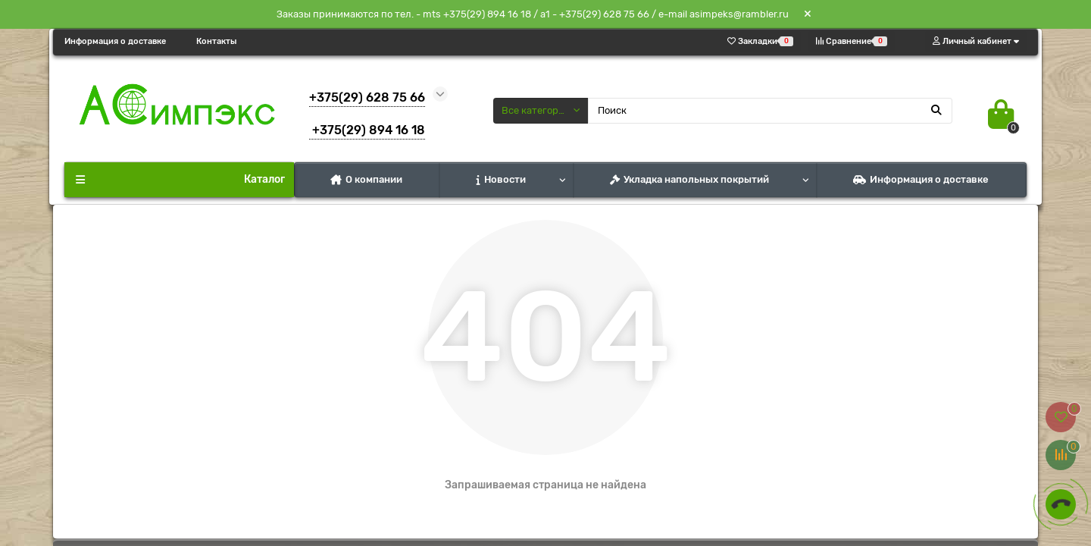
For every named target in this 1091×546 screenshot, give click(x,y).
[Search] (770, 111)
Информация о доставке (115, 41)
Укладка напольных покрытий (689, 179)
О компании (366, 179)
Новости (501, 179)
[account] (976, 41)
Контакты (216, 41)
